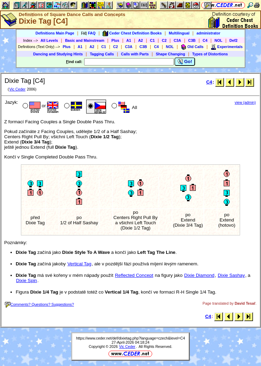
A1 (128, 40)
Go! (184, 61)
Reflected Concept (134, 275)
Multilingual (179, 33)
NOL (219, 40)
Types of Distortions (210, 54)
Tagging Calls (102, 54)
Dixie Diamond (199, 275)
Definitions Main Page (55, 33)
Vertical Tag (79, 263)
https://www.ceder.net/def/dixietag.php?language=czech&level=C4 (130, 338)
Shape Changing (170, 54)
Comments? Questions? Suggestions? (39, 304)
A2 (140, 40)
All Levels (49, 40)
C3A (177, 40)
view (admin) (245, 102)
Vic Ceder (17, 89)
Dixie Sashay (231, 275)
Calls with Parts (135, 54)
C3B (191, 40)
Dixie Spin (26, 280)
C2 (164, 40)
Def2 (234, 40)
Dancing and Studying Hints (58, 54)
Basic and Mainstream (84, 40)
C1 (152, 40)
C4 (205, 40)
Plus (115, 40)
